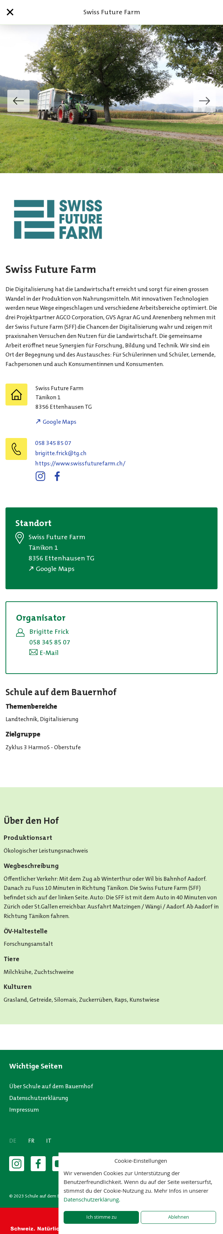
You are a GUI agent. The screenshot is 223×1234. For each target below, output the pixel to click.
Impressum (24, 1109)
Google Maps (59, 422)
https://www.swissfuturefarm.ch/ (80, 463)
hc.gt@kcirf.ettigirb (61, 453)
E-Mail (48, 652)
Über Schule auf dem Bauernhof (51, 1086)
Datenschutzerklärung (38, 1098)
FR (31, 1141)
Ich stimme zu (101, 1217)
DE (12, 1141)
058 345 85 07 (53, 443)
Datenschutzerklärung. (92, 1199)
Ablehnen (178, 1217)
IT (49, 1141)
